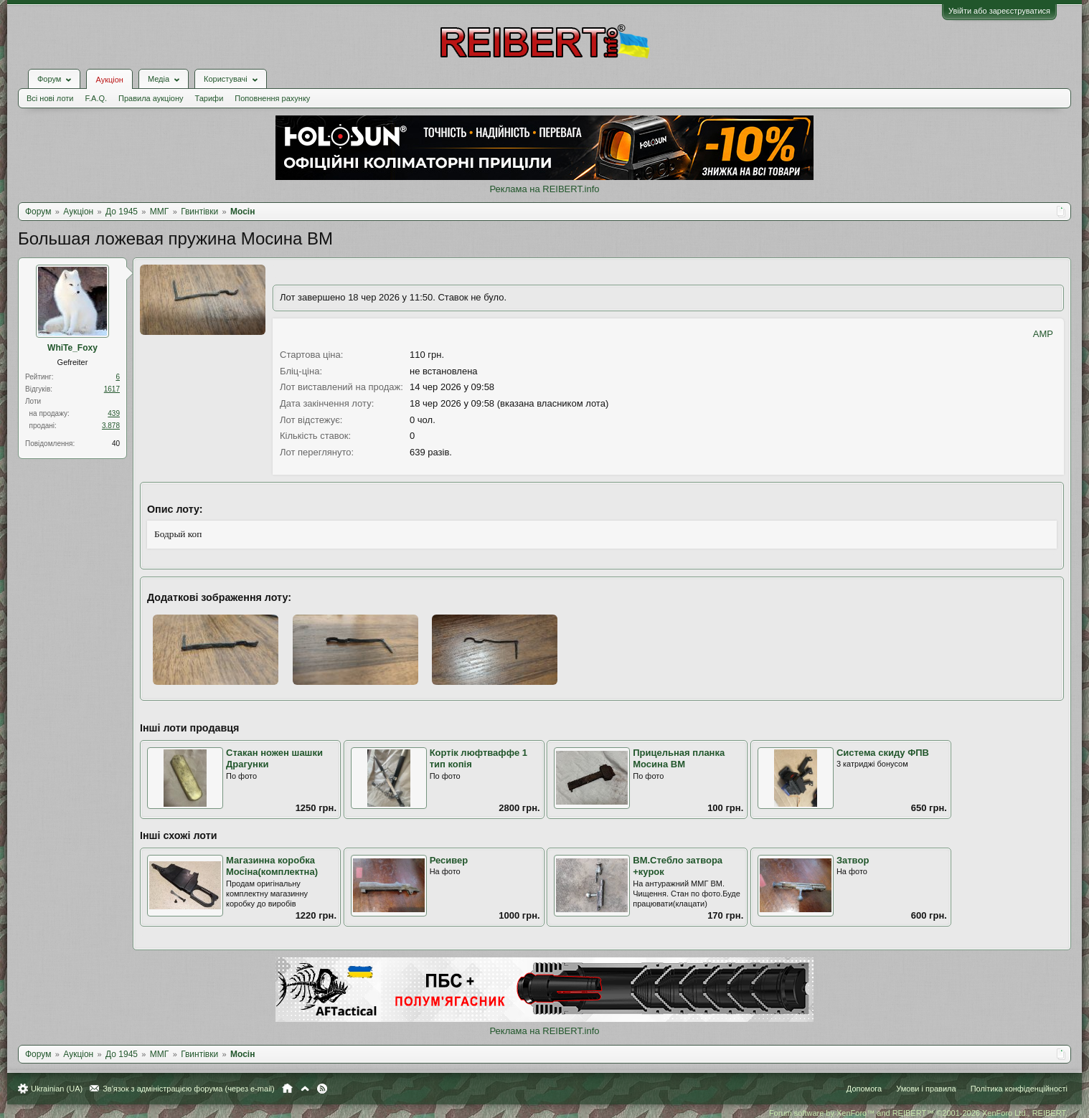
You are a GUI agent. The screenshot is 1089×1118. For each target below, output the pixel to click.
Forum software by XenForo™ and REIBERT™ (918, 1113)
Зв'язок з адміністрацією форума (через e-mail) (189, 1088)
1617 (112, 389)
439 (114, 413)
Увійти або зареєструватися (999, 10)
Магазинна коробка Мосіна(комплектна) (272, 866)
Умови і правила (926, 1088)
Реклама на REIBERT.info (544, 189)
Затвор (852, 860)
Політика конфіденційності (1019, 1088)
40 (116, 443)
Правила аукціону (150, 98)
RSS (322, 1089)
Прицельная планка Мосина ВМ (679, 758)
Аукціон (109, 79)
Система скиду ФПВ (882, 752)
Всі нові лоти (50, 98)
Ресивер (449, 860)
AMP (1043, 333)
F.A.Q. (96, 98)
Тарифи (209, 98)
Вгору (305, 1089)
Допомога (864, 1088)
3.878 (111, 426)
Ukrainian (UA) (56, 1088)
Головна (287, 1089)
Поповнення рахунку (272, 98)
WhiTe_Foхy (72, 348)
